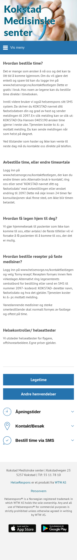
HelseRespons (21, 482)
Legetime (39, 379)
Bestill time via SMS (28, 440)
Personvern (38, 491)
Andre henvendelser (38, 394)
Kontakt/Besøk (23, 426)
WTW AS (60, 482)
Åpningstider (22, 412)
